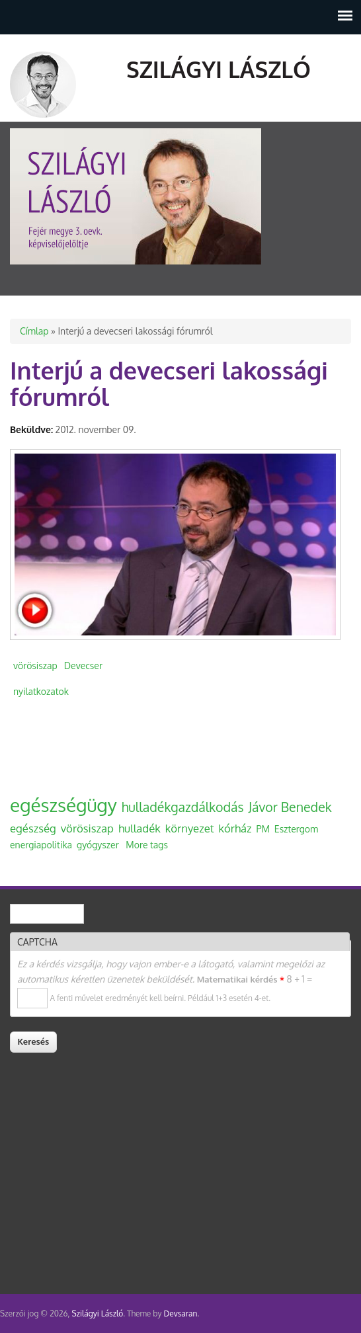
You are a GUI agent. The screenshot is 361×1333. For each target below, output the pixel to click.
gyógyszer (98, 844)
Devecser (83, 665)
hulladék (139, 828)
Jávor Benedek (290, 807)
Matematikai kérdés (240, 979)
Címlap (34, 331)
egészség (33, 828)
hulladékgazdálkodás (183, 807)
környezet (189, 828)
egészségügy (63, 805)
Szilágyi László (218, 69)
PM (262, 828)
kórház (235, 828)
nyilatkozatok (41, 691)
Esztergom (296, 828)
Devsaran (180, 1313)
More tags (147, 844)
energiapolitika (41, 844)
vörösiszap (35, 665)
